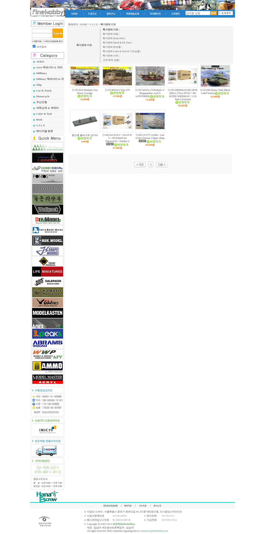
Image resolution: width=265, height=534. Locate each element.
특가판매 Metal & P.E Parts (117, 42)
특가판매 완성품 (112, 47)
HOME (83, 24)
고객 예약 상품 (111, 60)
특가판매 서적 (110, 55)
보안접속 (42, 46)
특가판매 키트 (84, 45)
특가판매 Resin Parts (113, 38)
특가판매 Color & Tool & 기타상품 (121, 51)
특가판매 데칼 (110, 33)
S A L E (94, 24)
